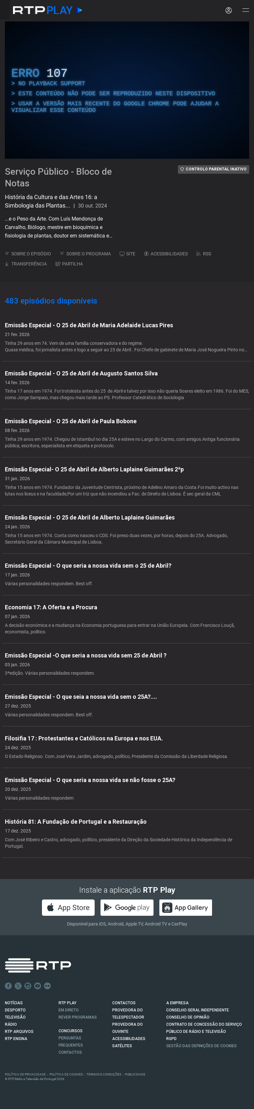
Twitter (18, 986)
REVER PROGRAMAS (78, 1017)
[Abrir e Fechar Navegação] (245, 10)
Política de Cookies (66, 1074)
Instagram (28, 986)
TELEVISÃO (15, 1017)
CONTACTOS (124, 1003)
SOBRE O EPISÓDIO (28, 253)
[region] (127, 90)
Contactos (70, 1052)
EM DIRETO (69, 1010)
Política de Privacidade (25, 1074)
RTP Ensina (16, 1038)
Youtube (37, 986)
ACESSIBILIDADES (166, 253)
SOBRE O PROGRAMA (85, 253)
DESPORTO (15, 1010)
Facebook (8, 986)
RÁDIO (11, 1024)
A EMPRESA (177, 1003)
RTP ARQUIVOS (19, 1031)
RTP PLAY (67, 1003)
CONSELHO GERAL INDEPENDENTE (197, 1010)
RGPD (171, 1038)
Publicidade (135, 1074)
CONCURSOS (71, 1031)
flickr (47, 986)
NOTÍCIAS (14, 1003)
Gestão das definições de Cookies (201, 1046)
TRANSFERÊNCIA (26, 263)
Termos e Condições (104, 1074)
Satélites (122, 1046)
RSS (203, 253)
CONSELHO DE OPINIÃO (187, 1017)
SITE (127, 253)
